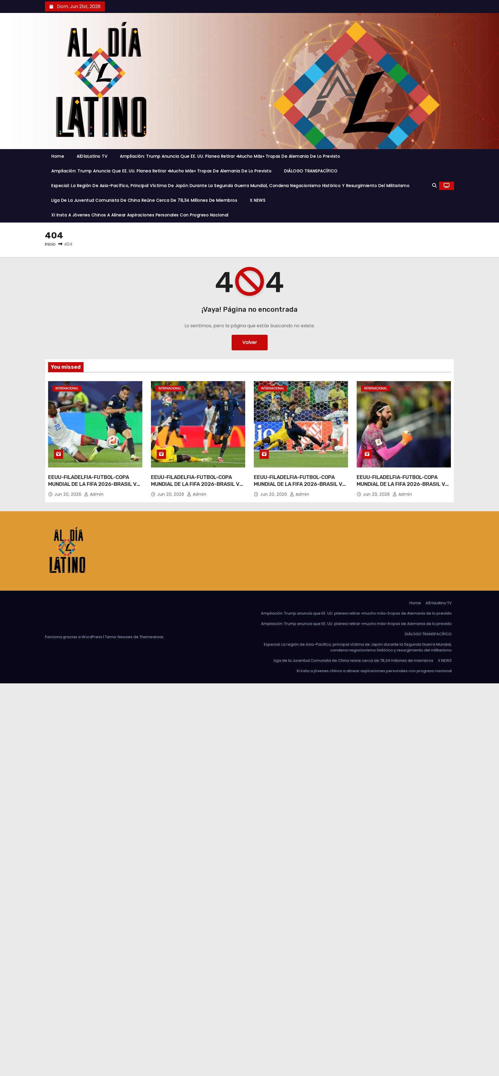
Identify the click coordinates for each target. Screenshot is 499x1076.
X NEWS (257, 200)
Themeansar (151, 637)
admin (94, 494)
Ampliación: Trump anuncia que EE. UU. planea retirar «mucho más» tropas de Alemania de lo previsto (230, 156)
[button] (434, 185)
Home (57, 156)
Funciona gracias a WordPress (74, 637)
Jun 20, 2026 (68, 494)
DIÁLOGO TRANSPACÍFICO (311, 171)
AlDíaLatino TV (92, 156)
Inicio (50, 244)
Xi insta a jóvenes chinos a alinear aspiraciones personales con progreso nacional (139, 215)
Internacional (66, 388)
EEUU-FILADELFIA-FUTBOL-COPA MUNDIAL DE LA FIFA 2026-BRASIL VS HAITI (94, 484)
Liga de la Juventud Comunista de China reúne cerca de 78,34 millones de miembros (144, 200)
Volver (249, 342)
